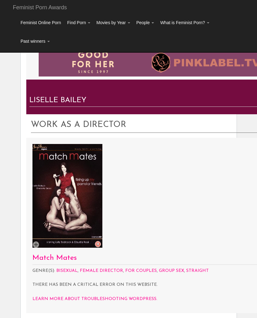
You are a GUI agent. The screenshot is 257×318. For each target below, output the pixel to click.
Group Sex (171, 270)
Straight (197, 270)
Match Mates (54, 258)
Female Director (101, 270)
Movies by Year (113, 22)
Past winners (35, 41)
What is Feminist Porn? (184, 22)
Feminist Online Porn (41, 22)
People (145, 22)
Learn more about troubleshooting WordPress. (94, 299)
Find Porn (78, 22)
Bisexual (67, 270)
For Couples (141, 270)
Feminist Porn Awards (40, 7)
